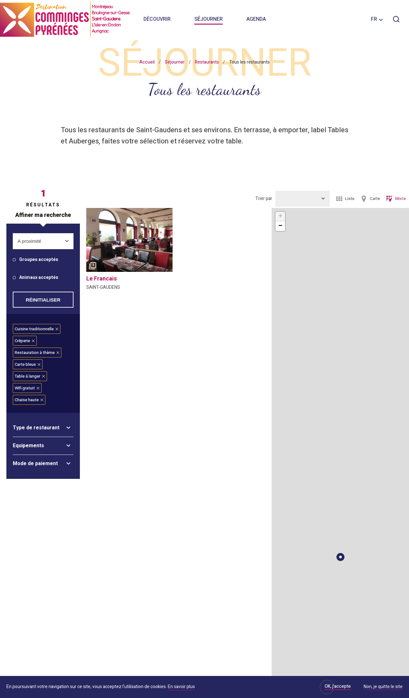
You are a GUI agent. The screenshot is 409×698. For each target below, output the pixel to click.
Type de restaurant (36, 428)
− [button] (280, 226)
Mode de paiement (35, 463)
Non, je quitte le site (383, 687)
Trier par (263, 198)
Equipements (28, 445)
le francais (101, 278)
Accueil (147, 62)
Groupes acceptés (38, 260)
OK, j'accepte (338, 686)
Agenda (256, 19)
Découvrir (157, 19)
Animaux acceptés (38, 277)
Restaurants (207, 62)
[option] (129, 241)
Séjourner (208, 19)
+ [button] (280, 216)
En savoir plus (181, 686)
